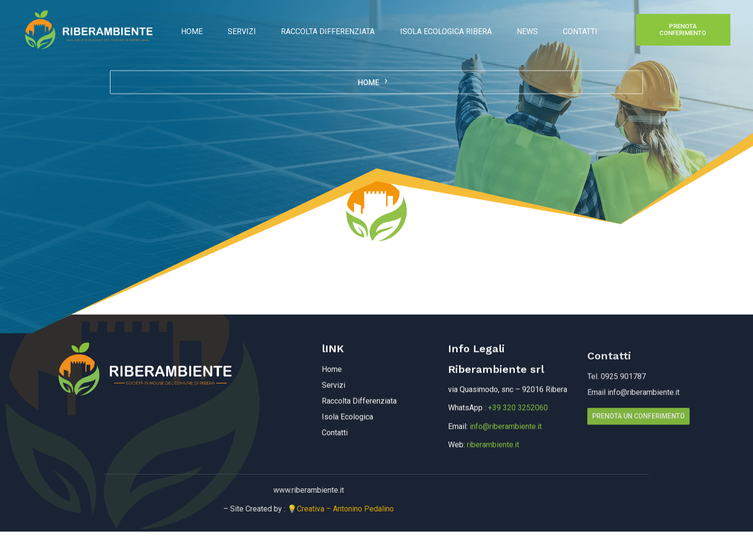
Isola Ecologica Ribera (443, 29)
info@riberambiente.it (506, 466)
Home (207, 29)
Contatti (565, 29)
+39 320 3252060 (518, 447)
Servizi (251, 29)
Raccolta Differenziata (331, 29)
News (518, 29)
